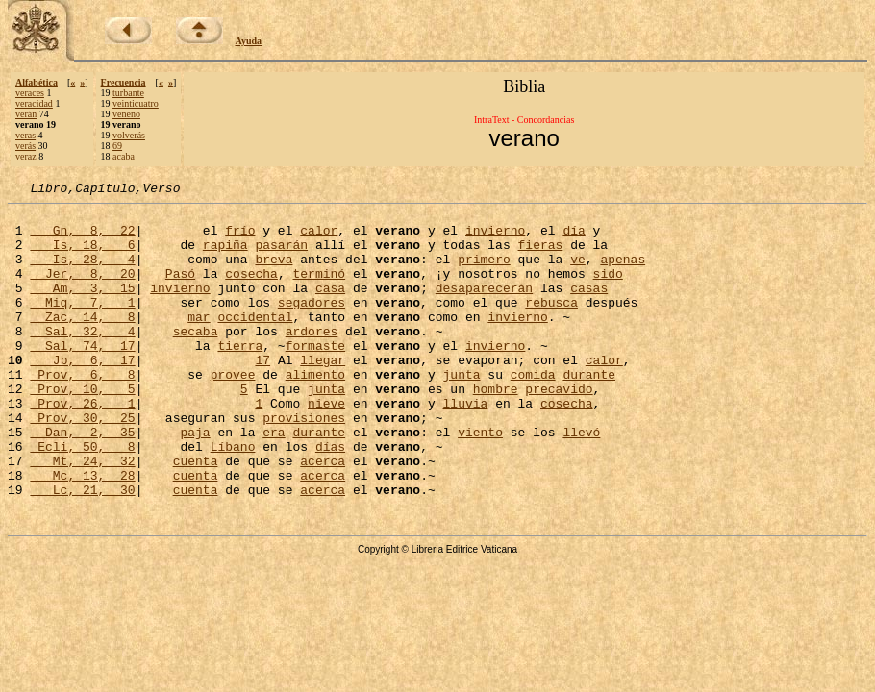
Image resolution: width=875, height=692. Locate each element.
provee (233, 411)
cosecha (251, 290)
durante (588, 411)
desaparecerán (484, 307)
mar (199, 342)
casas (589, 307)
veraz (26, 156)
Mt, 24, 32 (82, 515)
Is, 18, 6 (82, 255)
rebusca (551, 325)
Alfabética (36, 82)
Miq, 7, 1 (82, 325)
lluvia (465, 446)
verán (26, 114)
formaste (315, 376)
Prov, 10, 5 (82, 428)
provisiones (303, 463)
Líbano (233, 498)
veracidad (34, 103)
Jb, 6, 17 (82, 394)
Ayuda (249, 41)
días (330, 498)
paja (195, 480)
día (573, 238)
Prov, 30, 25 (82, 463)
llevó (581, 480)
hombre (495, 428)
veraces (29, 92)
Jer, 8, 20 (82, 290)
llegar (322, 394)
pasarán (281, 255)
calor (319, 238)
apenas (622, 273)
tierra (239, 376)
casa (330, 307)
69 (117, 145)
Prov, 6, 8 (82, 411)
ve (578, 273)
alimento (315, 411)
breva (273, 273)
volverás (128, 135)
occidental (254, 342)
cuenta (195, 515)
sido (607, 290)
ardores (312, 359)
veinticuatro (135, 103)
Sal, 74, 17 (82, 376)
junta (461, 411)
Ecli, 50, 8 (82, 498)
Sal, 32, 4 (82, 359)
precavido (558, 428)
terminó (318, 290)
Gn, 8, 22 (82, 238)
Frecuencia (123, 82)
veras (25, 135)
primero (484, 273)
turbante (128, 92)
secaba (195, 359)
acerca (322, 515)
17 (262, 394)
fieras (539, 255)
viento (480, 480)
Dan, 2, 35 (82, 480)
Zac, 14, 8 (82, 342)
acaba (123, 156)
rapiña (225, 255)
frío (240, 238)
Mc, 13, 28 (82, 532)
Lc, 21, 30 (82, 549)
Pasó (180, 290)
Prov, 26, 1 (82, 446)
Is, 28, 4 (82, 273)
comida (533, 411)
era (273, 480)
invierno (495, 238)
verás (25, 145)
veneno (126, 114)
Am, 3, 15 (82, 307)
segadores (311, 325)
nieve (326, 446)
